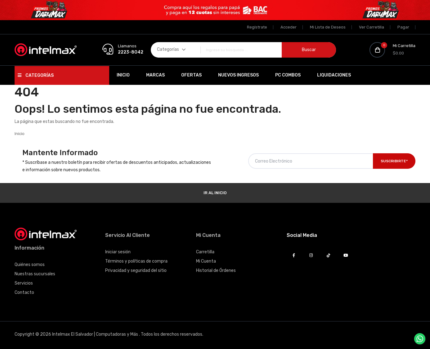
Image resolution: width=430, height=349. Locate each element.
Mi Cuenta (206, 261)
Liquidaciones (334, 75)
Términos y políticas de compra (136, 261)
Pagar (403, 27)
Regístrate (257, 27)
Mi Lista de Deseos (328, 27)
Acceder (288, 27)
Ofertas (191, 75)
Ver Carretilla (371, 27)
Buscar (309, 49)
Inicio (123, 75)
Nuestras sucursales (35, 274)
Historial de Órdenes (216, 270)
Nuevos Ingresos (238, 75)
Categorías (36, 75)
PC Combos (288, 75)
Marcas (155, 75)
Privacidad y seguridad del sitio (136, 270)
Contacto (24, 292)
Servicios (24, 283)
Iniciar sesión (118, 252)
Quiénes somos (30, 264)
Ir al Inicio (215, 192)
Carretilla (205, 252)
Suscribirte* (394, 161)
